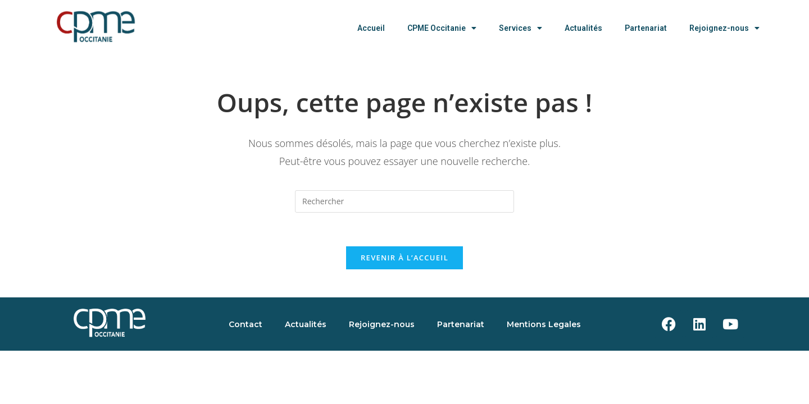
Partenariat (646, 28)
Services (520, 28)
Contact (245, 324)
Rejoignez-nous (724, 28)
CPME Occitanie (441, 28)
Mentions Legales (544, 324)
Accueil (371, 28)
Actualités (583, 28)
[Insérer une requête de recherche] (404, 201)
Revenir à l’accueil (404, 257)
